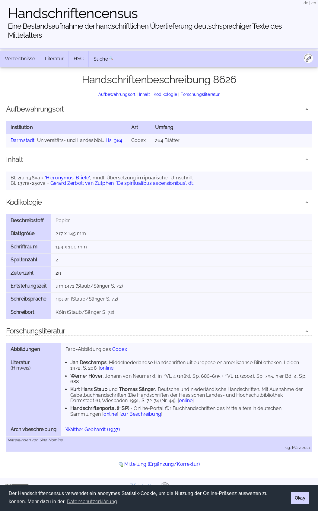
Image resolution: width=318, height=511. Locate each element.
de (306, 3)
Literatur (54, 59)
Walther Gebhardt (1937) (92, 429)
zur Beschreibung (141, 414)
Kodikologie (165, 94)
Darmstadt (22, 140)
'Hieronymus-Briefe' (67, 178)
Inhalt (144, 94)
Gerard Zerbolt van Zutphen (82, 183)
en (313, 3)
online (106, 368)
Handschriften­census (73, 13)
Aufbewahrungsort (117, 94)
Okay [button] (300, 497)
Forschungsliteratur (200, 94)
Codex (119, 349)
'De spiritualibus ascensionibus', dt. (155, 183)
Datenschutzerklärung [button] (92, 501)
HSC (79, 59)
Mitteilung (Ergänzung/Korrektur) (162, 464)
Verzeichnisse (20, 59)
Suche (101, 59)
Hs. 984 (114, 140)
